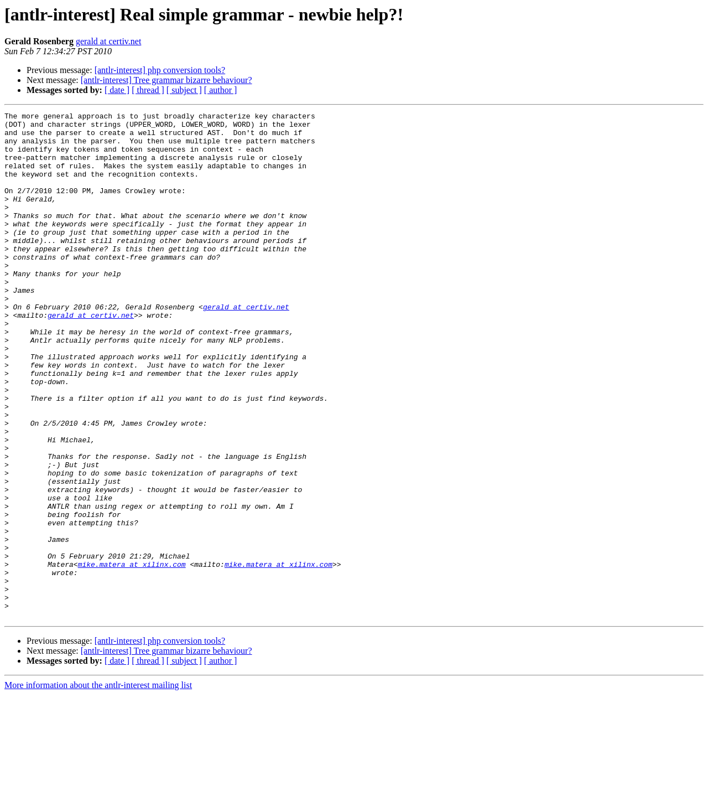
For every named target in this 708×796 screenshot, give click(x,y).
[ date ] (117, 90)
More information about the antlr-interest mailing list (98, 786)
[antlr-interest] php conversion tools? (160, 70)
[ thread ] (148, 90)
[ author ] (220, 90)
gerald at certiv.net (108, 41)
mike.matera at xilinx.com (132, 655)
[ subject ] (184, 90)
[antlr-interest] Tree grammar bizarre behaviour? (166, 80)
